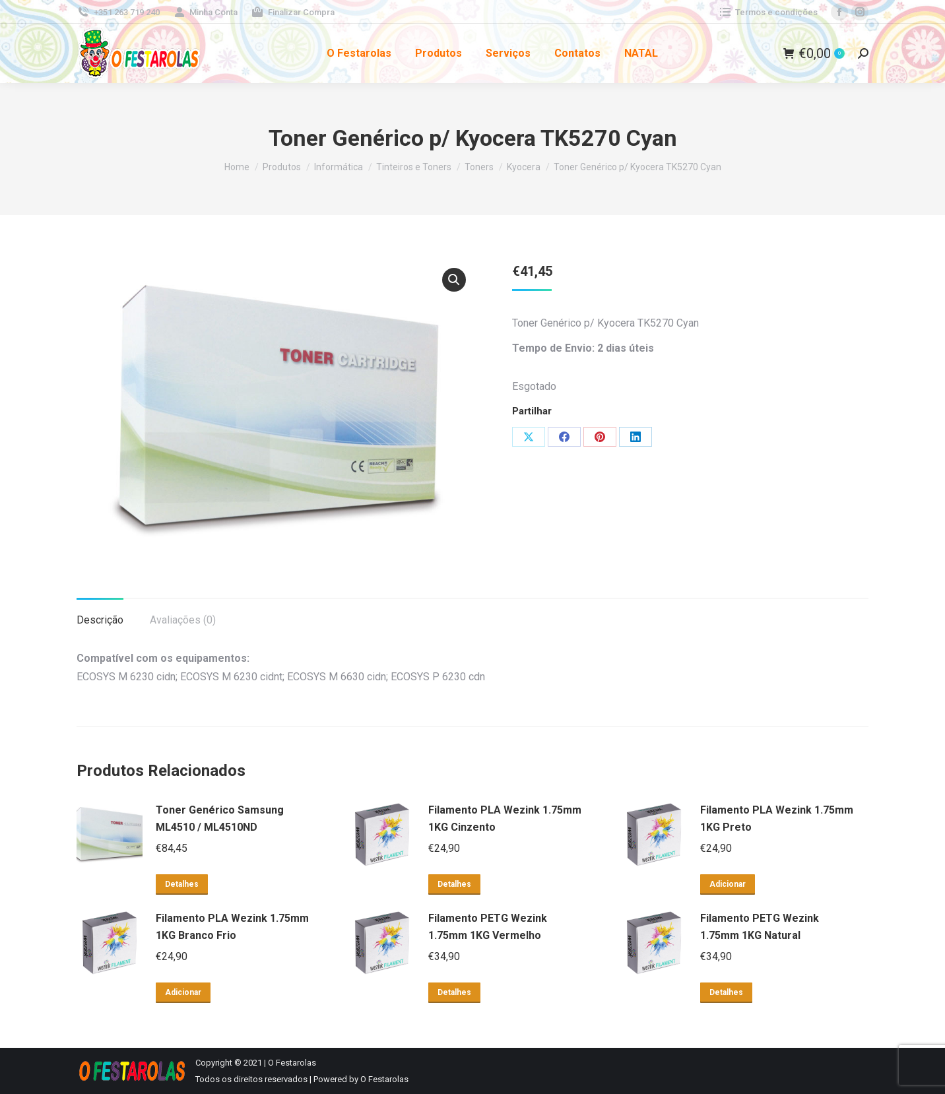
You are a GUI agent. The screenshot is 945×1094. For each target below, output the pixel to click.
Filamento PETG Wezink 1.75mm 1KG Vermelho (487, 927)
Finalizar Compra (293, 12)
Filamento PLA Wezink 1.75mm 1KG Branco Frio (232, 927)
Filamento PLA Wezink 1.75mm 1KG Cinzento (504, 818)
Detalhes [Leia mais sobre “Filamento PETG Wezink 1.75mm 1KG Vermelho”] (454, 992)
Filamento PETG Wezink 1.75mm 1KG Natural (759, 927)
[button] (454, 280)
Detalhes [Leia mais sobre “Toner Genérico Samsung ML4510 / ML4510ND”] (182, 884)
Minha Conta (205, 12)
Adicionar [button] (727, 884)
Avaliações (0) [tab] (183, 620)
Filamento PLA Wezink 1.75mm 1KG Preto (776, 818)
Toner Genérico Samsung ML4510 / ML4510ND (220, 818)
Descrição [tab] (100, 620)
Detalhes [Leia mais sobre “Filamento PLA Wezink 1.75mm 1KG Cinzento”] (454, 884)
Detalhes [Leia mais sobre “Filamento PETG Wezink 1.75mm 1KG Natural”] (726, 992)
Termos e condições (768, 12)
